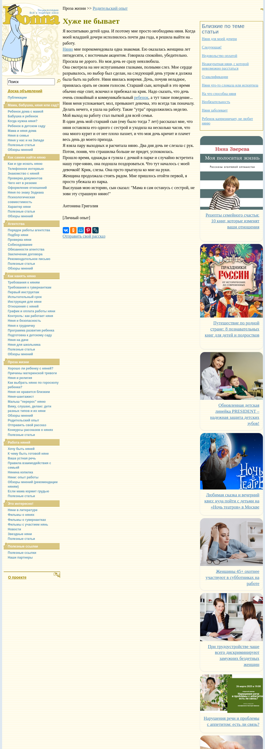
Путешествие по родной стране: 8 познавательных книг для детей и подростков (232, 329)
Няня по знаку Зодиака (26, 192)
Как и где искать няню (25, 164)
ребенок (141, 97)
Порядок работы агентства (29, 230)
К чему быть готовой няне (28, 453)
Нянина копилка (20, 472)
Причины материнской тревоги (32, 373)
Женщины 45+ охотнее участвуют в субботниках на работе (232, 577)
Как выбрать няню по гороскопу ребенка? (33, 385)
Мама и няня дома (22, 131)
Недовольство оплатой (219, 56)
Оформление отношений (27, 188)
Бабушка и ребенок (23, 116)
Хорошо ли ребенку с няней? (31, 368)
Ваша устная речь (22, 458)
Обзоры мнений (20, 150)
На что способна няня (219, 94)
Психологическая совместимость (21, 199)
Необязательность (216, 102)
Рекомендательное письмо (29, 259)
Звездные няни (20, 534)
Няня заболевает (215, 110)
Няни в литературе (23, 510)
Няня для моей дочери (219, 39)
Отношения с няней (23, 306)
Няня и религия (20, 378)
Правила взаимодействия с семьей (29, 465)
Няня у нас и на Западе (26, 140)
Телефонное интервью (26, 169)
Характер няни (19, 207)
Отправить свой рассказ (27, 425)
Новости (14, 529)
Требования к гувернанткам (29, 287)
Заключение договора (25, 254)
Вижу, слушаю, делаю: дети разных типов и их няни (29, 409)
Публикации (17, 97)
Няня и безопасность (24, 321)
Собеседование (20, 245)
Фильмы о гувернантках (27, 520)
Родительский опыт (23, 420)
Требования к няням (24, 282)
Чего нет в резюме (22, 183)
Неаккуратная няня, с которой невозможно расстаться (225, 66)
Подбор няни (18, 235)
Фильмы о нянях (21, 515)
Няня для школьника (24, 345)
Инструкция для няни (25, 302)
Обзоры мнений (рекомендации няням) (33, 484)
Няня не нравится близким (29, 392)
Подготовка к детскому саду (30, 335)
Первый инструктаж (23, 292)
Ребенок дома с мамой (26, 111)
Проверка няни (19, 240)
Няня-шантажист (21, 396)
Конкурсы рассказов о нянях (30, 430)
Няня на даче (18, 340)
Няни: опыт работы (23, 477)
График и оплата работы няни (31, 311)
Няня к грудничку (21, 326)
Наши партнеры (20, 557)
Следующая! (212, 47)
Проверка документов (25, 178)
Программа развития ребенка (31, 330)
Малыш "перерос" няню (27, 402)
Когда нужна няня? (22, 121)
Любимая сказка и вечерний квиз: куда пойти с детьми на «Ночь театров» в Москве (231, 501)
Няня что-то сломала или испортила (230, 85)
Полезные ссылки (22, 553)
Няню (68, 49)
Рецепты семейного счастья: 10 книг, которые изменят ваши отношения (232, 221)
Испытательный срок (25, 297)
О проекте (17, 577)
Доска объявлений (25, 91)
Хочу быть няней (21, 449)
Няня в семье (18, 135)
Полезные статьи (21, 145)
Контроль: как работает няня (30, 316)
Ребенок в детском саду (27, 126)
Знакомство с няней (23, 173)
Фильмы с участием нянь (28, 524)
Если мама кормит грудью (28, 491)
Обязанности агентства (26, 249)
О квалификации (215, 77)
